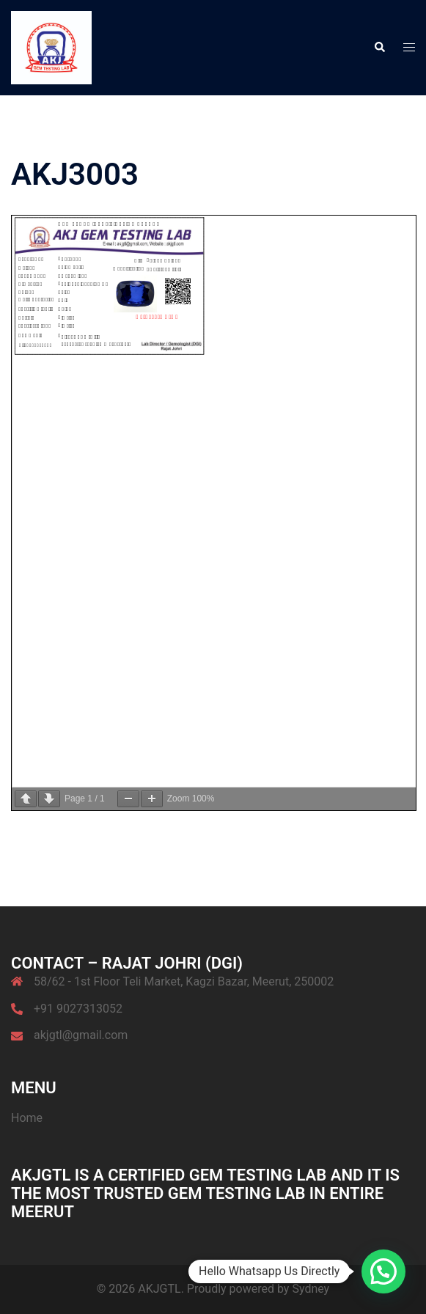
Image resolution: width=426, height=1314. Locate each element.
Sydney (310, 1289)
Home (27, 1118)
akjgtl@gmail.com (81, 1035)
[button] (379, 48)
